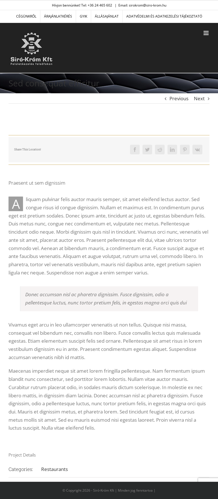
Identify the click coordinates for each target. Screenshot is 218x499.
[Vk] (197, 149)
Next (199, 98)
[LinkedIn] (172, 149)
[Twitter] (147, 149)
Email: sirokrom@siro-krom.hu (142, 5)
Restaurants (54, 469)
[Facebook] (135, 149)
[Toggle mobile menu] (206, 33)
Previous (178, 98)
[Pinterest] (185, 149)
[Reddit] (160, 149)
